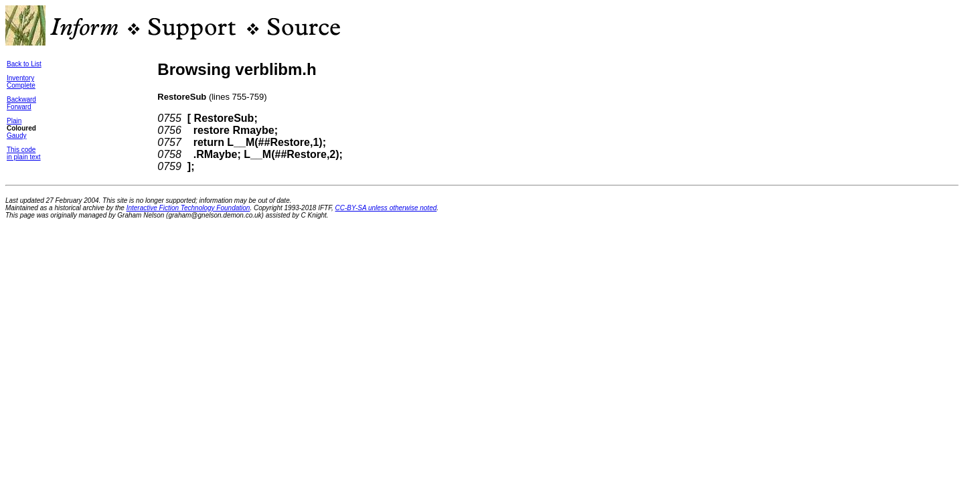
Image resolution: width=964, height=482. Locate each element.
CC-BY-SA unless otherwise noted (386, 208)
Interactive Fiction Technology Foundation (188, 208)
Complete (21, 85)
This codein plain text (24, 153)
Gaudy (16, 135)
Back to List (24, 64)
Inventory (20, 78)
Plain (14, 121)
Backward (21, 99)
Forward (19, 106)
